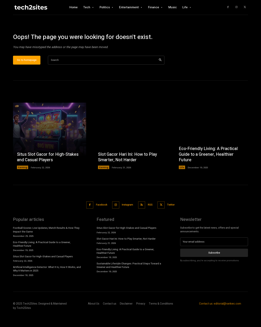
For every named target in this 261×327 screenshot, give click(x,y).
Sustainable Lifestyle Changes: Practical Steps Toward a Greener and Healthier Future (129, 277)
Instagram (127, 217)
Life (182, 179)
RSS (151, 217)
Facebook (99, 217)
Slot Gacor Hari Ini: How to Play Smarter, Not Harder (128, 169)
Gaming (22, 179)
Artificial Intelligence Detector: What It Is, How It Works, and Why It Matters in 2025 (47, 280)
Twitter (174, 217)
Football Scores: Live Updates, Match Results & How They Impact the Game (46, 241)
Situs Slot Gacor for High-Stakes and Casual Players (48, 169)
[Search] (160, 72)
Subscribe (214, 264)
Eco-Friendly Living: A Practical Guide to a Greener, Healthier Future (209, 166)
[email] (214, 253)
